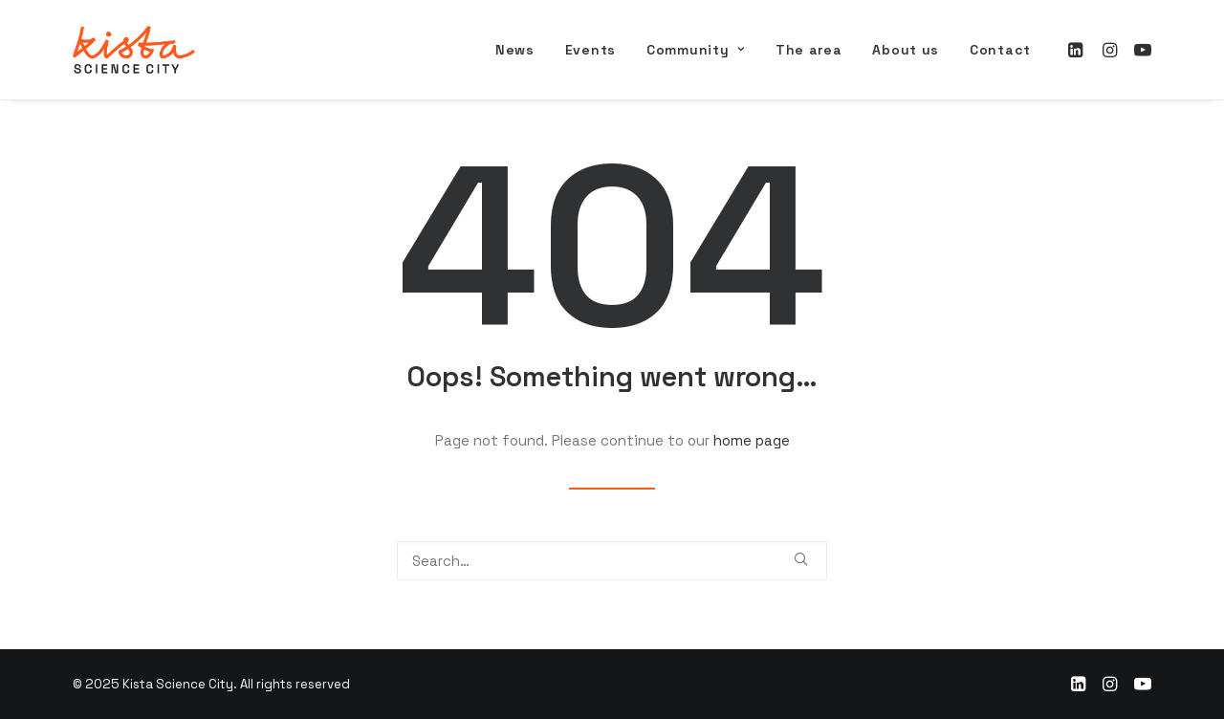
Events (590, 49)
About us (905, 49)
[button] (1078, 49)
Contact (1000, 49)
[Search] (612, 560)
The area (809, 49)
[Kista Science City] (134, 50)
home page (751, 440)
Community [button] (695, 49)
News (515, 49)
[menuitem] (515, 49)
